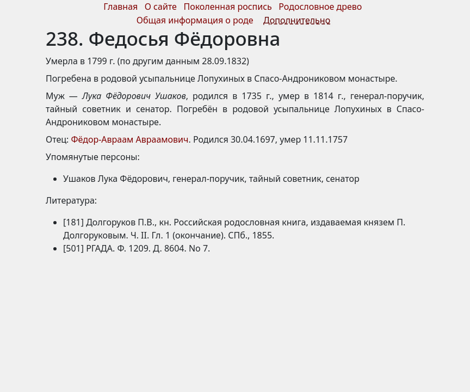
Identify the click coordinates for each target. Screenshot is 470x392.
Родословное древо (320, 7)
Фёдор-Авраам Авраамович (130, 139)
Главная (120, 7)
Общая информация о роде (196, 20)
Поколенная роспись (227, 7)
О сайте (161, 7)
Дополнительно (296, 20)
